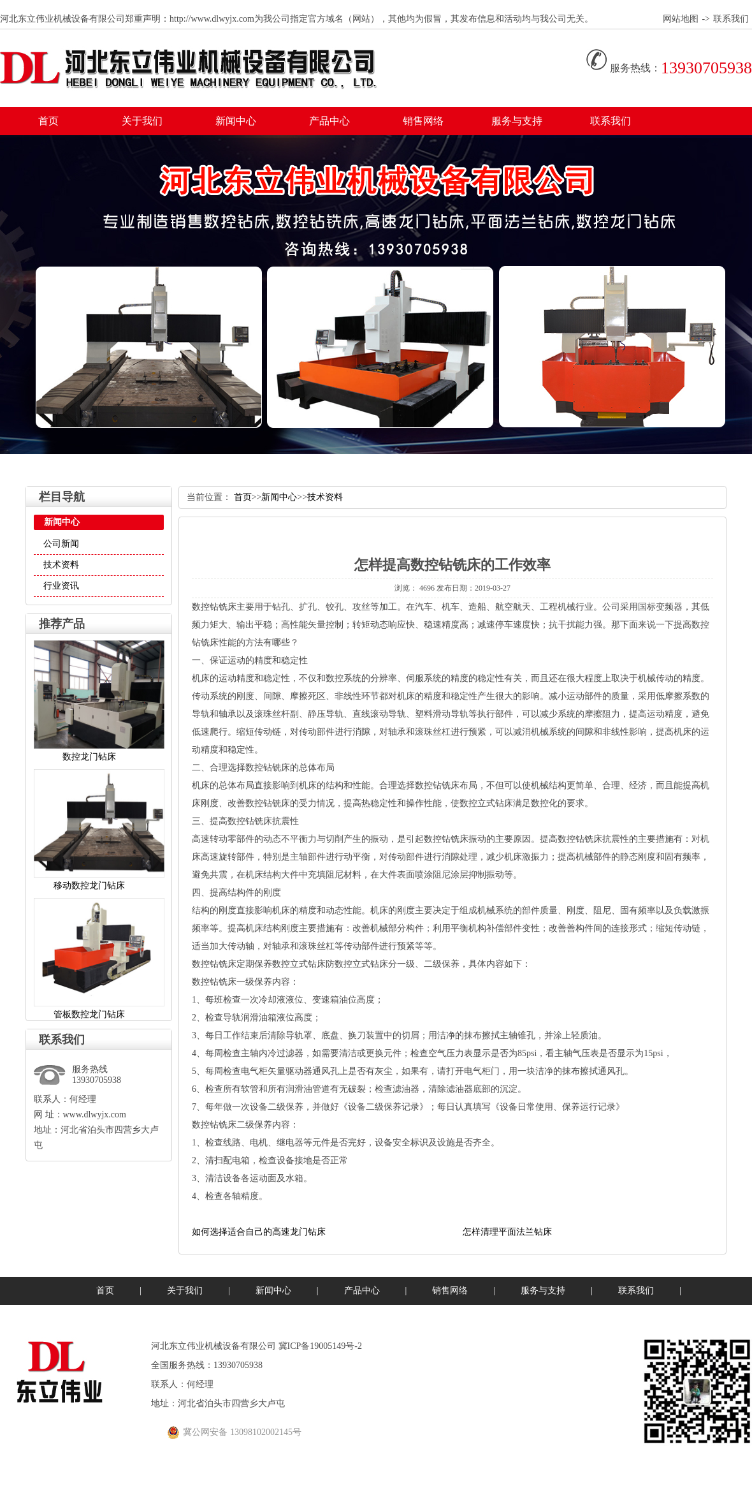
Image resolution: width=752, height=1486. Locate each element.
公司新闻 (61, 543)
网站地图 (680, 19)
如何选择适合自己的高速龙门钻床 (259, 1232)
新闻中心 (235, 120)
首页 (48, 120)
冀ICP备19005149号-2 (319, 1346)
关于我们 (142, 120)
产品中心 (329, 120)
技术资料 (61, 565)
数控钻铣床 (214, 607)
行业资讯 (61, 586)
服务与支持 (516, 120)
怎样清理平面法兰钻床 (507, 1232)
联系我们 (731, 19)
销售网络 (423, 120)
